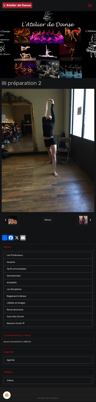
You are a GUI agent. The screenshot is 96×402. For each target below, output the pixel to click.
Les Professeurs (15, 255)
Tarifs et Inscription (16, 269)
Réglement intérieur (16, 296)
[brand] (17, 5)
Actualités (12, 282)
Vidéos (10, 380)
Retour (48, 220)
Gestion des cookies (48, 398)
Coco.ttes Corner (15, 316)
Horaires (11, 262)
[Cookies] (7, 395)
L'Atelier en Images (16, 303)
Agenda (11, 360)
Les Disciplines (14, 289)
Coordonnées (14, 276)
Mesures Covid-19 (15, 323)
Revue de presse (15, 309)
